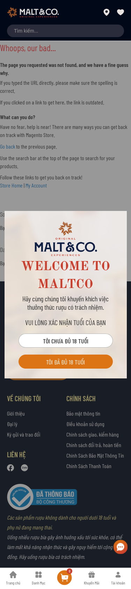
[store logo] (33, 12)
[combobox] (65, 31)
